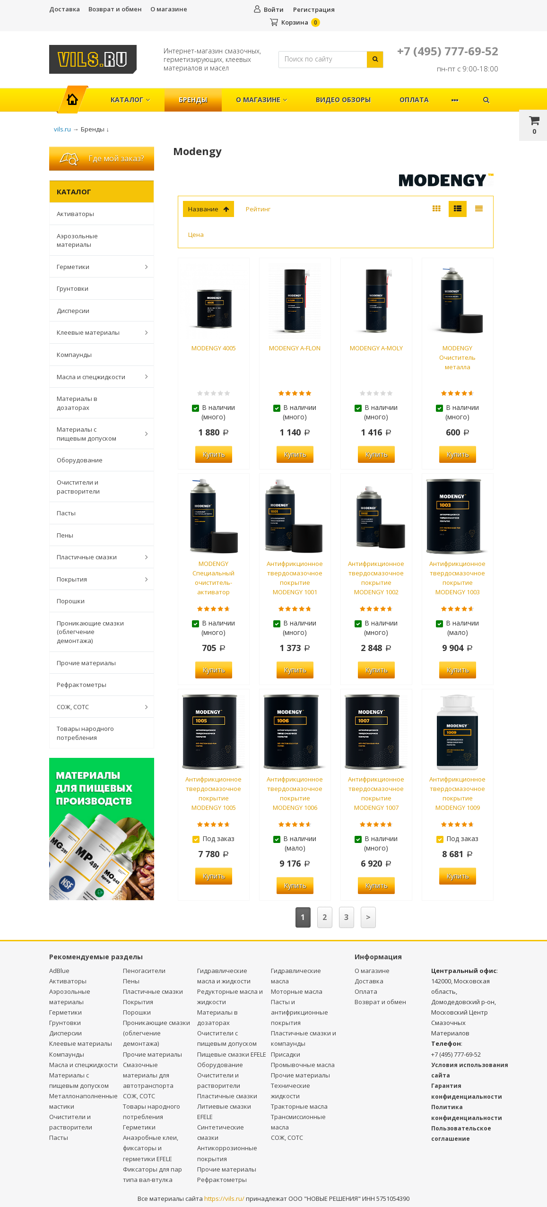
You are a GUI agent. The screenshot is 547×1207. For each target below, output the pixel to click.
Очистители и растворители (78, 486)
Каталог (130, 99)
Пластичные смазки (98, 557)
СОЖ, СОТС (98, 707)
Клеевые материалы (98, 332)
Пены (65, 535)
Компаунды (74, 354)
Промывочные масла (303, 1064)
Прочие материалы (86, 663)
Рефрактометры (81, 684)
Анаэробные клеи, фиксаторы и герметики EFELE (150, 1148)
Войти (274, 9)
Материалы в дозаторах (77, 403)
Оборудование (80, 460)
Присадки (285, 1054)
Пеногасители (144, 970)
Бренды (193, 99)
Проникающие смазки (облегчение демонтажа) (90, 632)
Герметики (98, 266)
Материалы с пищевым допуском (98, 434)
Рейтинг (258, 209)
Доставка (64, 9)
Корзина (294, 22)
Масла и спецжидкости (98, 376)
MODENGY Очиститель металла (457, 357)
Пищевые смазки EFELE (231, 1054)
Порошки (71, 601)
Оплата (414, 99)
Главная (77, 94)
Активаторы (75, 213)
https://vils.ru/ (224, 1198)
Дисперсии (73, 310)
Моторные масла (296, 991)
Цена (196, 234)
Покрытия (98, 579)
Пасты (66, 513)
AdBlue (59, 970)
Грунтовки (72, 288)
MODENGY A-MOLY (376, 348)
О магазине (168, 9)
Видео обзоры (343, 99)
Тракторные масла (299, 1106)
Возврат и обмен (115, 9)
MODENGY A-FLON (295, 348)
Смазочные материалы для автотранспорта (148, 1075)
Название (208, 209)
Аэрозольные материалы (77, 240)
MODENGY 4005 (213, 348)
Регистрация (314, 9)
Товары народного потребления (85, 733)
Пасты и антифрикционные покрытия (299, 1012)
